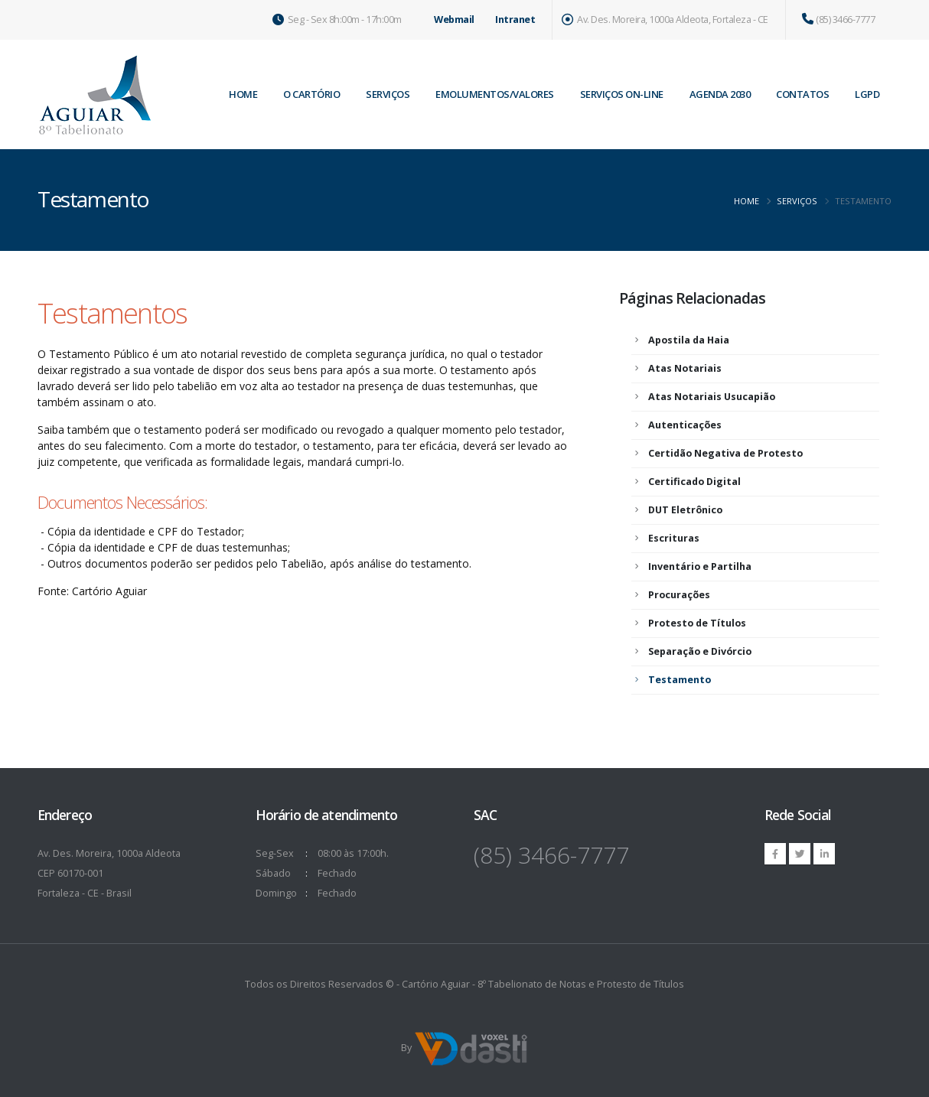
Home (746, 201)
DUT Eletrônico (685, 509)
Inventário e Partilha (699, 566)
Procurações (679, 594)
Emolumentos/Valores (494, 94)
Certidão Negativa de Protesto (725, 453)
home (243, 94)
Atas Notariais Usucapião (711, 396)
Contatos (802, 94)
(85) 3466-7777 (838, 19)
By (465, 1048)
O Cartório (311, 94)
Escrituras (673, 538)
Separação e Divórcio (699, 651)
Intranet (515, 19)
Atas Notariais (685, 368)
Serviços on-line (621, 94)
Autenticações (685, 424)
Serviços (387, 94)
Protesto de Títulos (697, 623)
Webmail (454, 19)
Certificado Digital (694, 481)
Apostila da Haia (688, 340)
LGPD (867, 94)
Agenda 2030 (720, 94)
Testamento (679, 679)
